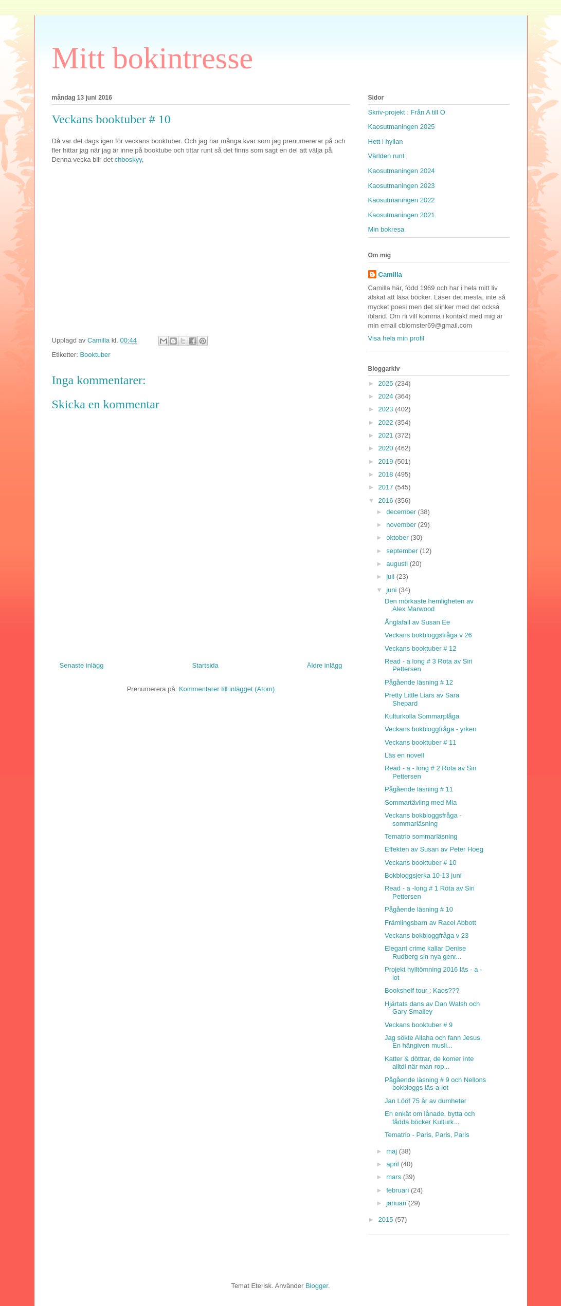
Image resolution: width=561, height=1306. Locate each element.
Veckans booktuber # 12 (421, 648)
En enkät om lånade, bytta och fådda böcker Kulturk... (430, 1118)
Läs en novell (404, 755)
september (403, 551)
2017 (386, 487)
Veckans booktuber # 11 (421, 742)
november (402, 524)
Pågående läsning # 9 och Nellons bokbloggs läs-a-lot (435, 1084)
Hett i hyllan (385, 141)
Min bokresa (386, 229)
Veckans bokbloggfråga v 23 (426, 935)
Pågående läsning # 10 (419, 909)
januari (397, 1203)
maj (392, 1151)
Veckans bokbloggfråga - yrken (431, 729)
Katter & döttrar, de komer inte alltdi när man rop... (429, 1063)
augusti (398, 563)
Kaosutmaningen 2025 (401, 126)
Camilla (390, 274)
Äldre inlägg (324, 665)
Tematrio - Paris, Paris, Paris (427, 1135)
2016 (386, 500)
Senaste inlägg (82, 665)
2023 (386, 409)
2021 (386, 435)
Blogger (316, 1286)
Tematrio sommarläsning (421, 836)
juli (391, 576)
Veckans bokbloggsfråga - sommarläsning (423, 819)
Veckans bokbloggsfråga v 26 (428, 635)
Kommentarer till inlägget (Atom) (227, 689)
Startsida (205, 665)
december (402, 512)
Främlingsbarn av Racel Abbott (430, 922)
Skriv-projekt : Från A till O (406, 112)
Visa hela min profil (396, 338)
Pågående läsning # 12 (419, 682)
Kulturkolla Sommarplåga (422, 716)
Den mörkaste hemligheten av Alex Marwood (429, 605)
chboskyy (127, 159)
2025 (386, 383)
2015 (386, 1219)
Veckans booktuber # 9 (419, 1025)
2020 (386, 448)
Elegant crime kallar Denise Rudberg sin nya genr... (425, 952)
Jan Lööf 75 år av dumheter (425, 1101)
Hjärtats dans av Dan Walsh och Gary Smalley (432, 1008)
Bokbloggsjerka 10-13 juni (423, 875)
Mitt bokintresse (153, 58)
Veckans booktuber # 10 (421, 862)
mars (394, 1177)
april (393, 1164)
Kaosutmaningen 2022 (401, 200)
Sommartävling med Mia (421, 802)
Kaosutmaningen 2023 (401, 186)
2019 (386, 461)
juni (392, 590)
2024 (386, 396)
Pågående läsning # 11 (419, 789)
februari (398, 1190)
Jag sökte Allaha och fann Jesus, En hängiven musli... (433, 1042)
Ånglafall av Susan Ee (417, 622)
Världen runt (386, 156)
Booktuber (95, 354)
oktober (398, 537)
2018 (386, 474)
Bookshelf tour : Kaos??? (422, 990)
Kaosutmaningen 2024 (401, 171)
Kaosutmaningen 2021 (401, 215)
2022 (386, 422)
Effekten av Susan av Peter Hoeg (434, 849)
